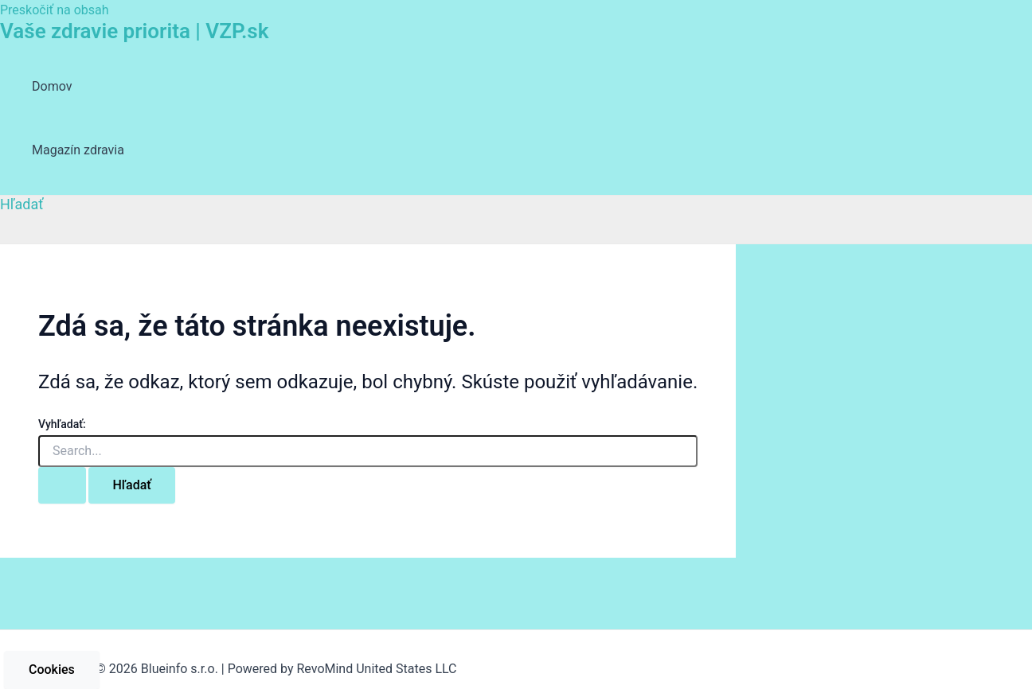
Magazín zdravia (78, 150)
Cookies (52, 669)
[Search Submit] (62, 485)
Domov (52, 86)
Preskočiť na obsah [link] (54, 10)
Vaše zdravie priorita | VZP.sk (134, 31)
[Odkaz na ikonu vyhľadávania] (22, 204)
